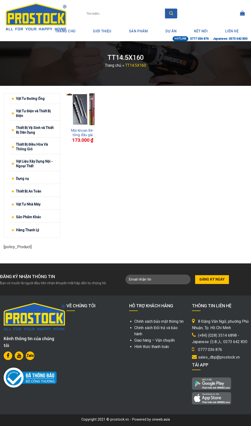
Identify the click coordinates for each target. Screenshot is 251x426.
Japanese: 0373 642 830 (230, 38)
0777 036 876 (199, 38)
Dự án (170, 31)
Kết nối (201, 31)
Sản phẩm (138, 31)
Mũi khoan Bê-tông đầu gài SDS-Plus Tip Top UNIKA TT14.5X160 (82, 133)
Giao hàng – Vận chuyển (154, 340)
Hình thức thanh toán (151, 346)
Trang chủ (113, 65)
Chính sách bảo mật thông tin (159, 321)
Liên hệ (231, 31)
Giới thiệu (102, 31)
